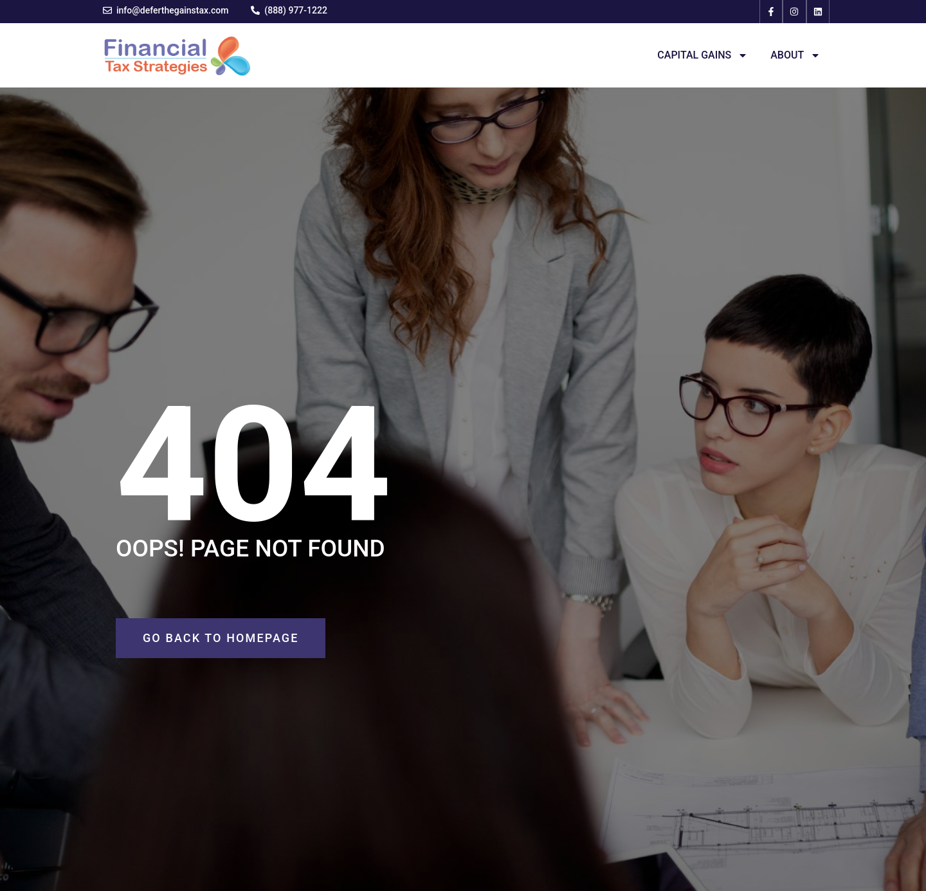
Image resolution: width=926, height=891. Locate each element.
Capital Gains (702, 55)
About (795, 55)
